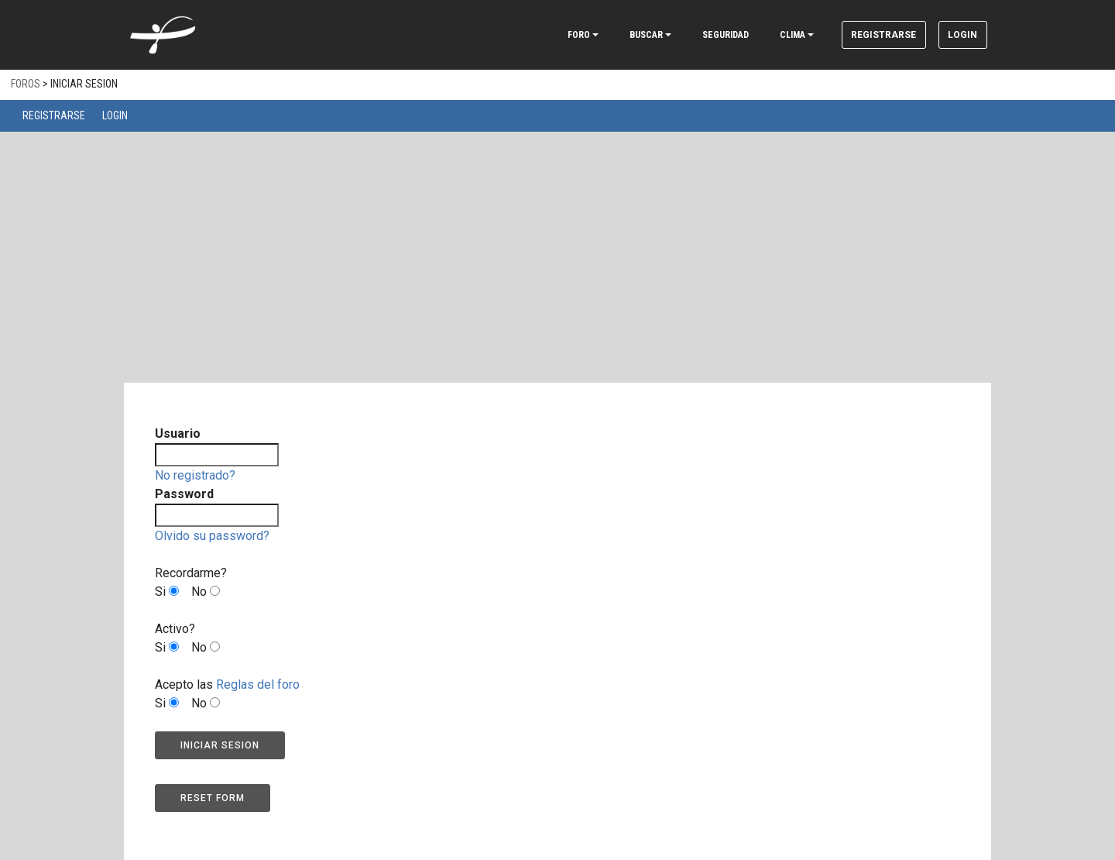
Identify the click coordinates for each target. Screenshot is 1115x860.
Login (956, 34)
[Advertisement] (557, 247)
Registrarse (864, 34)
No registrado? (195, 475)
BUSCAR (619, 34)
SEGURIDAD (699, 34)
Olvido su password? (212, 535)
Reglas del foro (258, 684)
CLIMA (766, 34)
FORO (552, 34)
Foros (25, 83)
